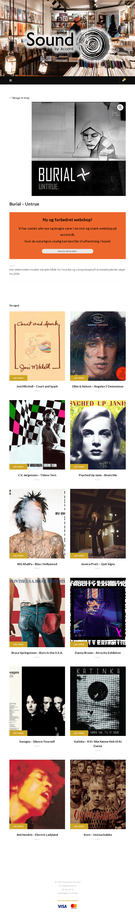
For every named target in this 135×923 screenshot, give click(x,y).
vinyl (12, 266)
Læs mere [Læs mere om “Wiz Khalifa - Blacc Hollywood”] (18, 556)
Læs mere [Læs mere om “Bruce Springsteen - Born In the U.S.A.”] (18, 644)
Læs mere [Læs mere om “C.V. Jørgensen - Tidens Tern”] (18, 467)
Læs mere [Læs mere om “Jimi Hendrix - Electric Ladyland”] (18, 826)
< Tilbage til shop (19, 98)
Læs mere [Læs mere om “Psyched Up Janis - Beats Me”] (79, 467)
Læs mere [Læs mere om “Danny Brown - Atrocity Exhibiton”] (79, 644)
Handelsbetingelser (67, 900)
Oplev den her (67, 251)
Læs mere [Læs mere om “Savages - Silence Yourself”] (18, 733)
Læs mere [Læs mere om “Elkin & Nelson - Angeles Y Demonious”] (79, 378)
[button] (120, 107)
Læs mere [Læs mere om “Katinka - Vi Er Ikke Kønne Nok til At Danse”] (79, 733)
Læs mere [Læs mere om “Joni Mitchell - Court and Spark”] (18, 378)
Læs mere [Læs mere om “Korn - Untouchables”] (79, 826)
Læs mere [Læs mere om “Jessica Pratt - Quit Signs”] (79, 556)
